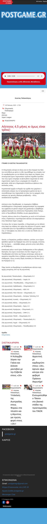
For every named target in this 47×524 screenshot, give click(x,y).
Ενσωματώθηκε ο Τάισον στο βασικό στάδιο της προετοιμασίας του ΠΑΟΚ (38, 403)
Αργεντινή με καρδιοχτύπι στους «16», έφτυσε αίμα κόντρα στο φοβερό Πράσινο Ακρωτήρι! (38, 369)
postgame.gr (10, 434)
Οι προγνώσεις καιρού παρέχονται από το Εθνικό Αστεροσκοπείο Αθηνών (19, 475)
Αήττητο (4, 115)
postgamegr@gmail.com (18, 483)
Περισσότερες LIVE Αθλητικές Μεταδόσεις (23, 82)
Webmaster (7, 506)
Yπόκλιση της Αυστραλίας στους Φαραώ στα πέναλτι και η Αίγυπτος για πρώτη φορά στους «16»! (16, 409)
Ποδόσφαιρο (9, 111)
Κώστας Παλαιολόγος (23, 98)
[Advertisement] (23, 44)
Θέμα (3, 113)
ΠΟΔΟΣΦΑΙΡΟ (10, 121)
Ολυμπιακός (9, 108)
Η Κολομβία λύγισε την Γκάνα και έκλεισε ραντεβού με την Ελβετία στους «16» (16, 366)
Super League (6, 117)
